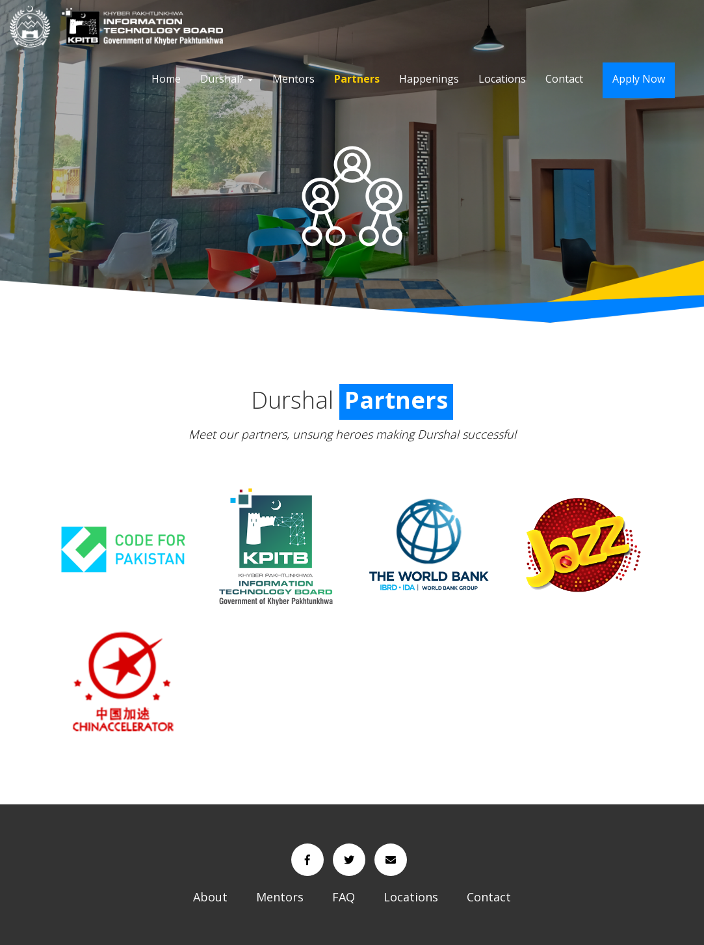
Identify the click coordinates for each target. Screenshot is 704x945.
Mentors (293, 79)
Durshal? (226, 79)
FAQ (343, 897)
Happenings (429, 79)
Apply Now (638, 79)
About (210, 897)
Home (166, 79)
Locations (502, 79)
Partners (357, 79)
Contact (564, 79)
